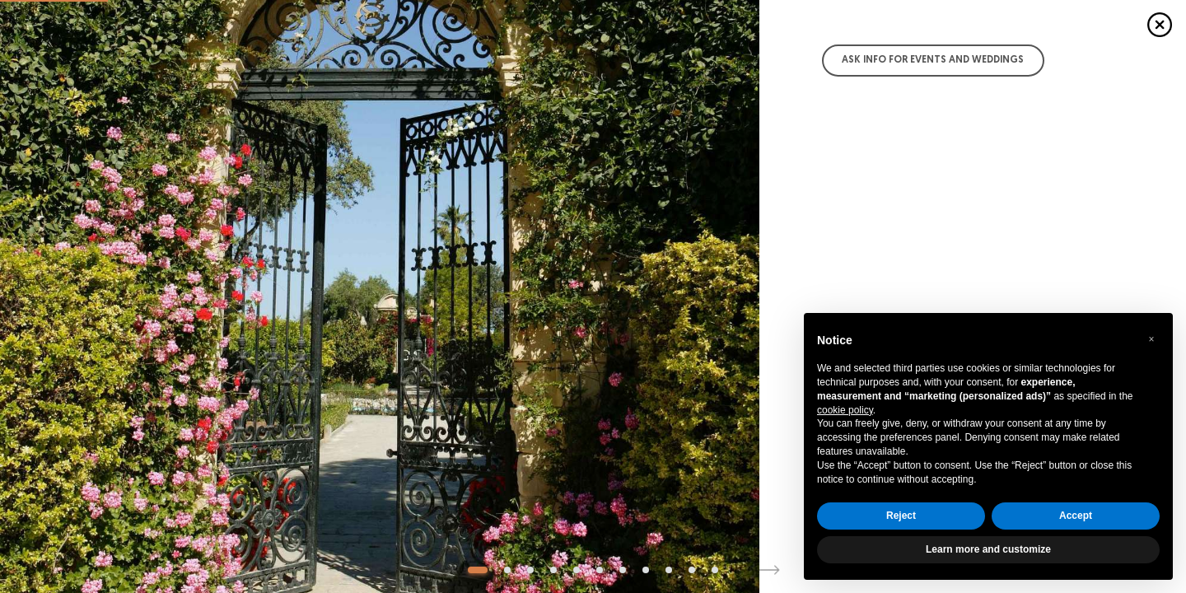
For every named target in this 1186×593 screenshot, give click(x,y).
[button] (1151, 339)
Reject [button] (901, 515)
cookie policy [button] (845, 410)
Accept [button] (1075, 515)
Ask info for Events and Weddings (933, 60)
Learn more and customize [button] (988, 549)
